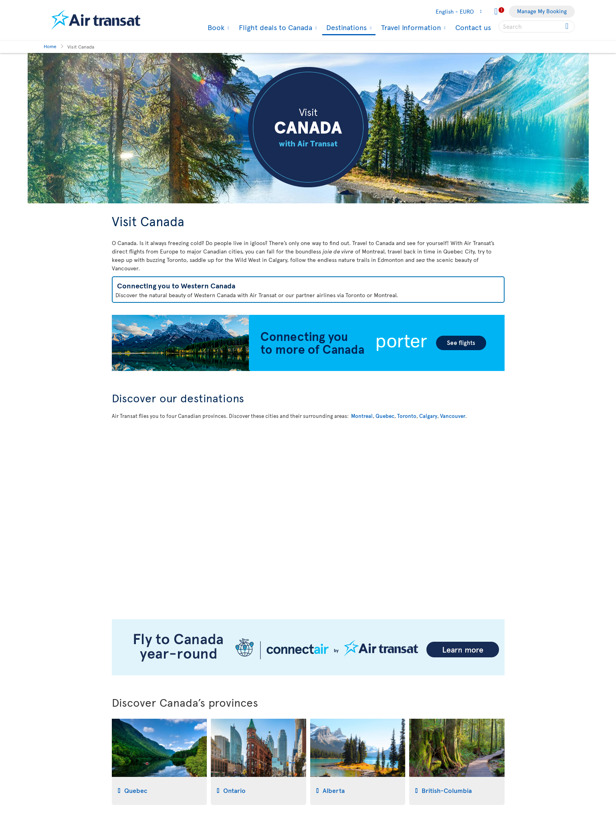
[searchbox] (537, 26)
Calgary (428, 416)
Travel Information (410, 27)
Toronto (406, 416)
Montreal (362, 416)
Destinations (345, 27)
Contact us (473, 27)
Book (215, 27)
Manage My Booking (542, 11)
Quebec (385, 416)
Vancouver (452, 416)
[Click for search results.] (568, 26)
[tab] (159, 762)
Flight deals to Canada (274, 27)
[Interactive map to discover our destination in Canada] (308, 514)
